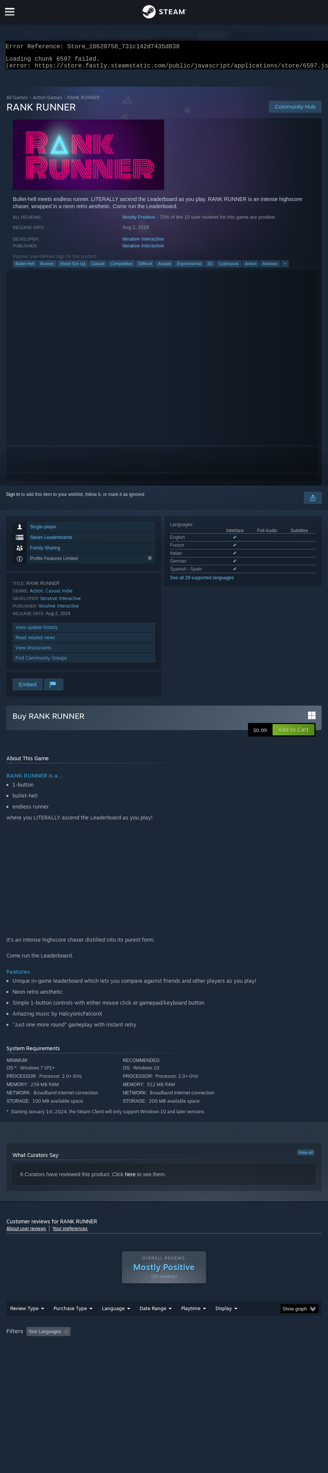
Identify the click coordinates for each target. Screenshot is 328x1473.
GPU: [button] (91, 1356)
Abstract (269, 268)
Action (251, 268)
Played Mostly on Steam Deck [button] (233, 1346)
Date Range (153, 1323)
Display (224, 1323)
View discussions (33, 652)
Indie (67, 595)
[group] (163, 1351)
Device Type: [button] (124, 1356)
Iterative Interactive (143, 243)
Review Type (24, 1323)
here (130, 1179)
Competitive (121, 268)
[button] (293, 734)
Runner (47, 268)
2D (210, 268)
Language (113, 1323)
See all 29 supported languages (202, 582)
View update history (36, 632)
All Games (17, 102)
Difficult (145, 268)
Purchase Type (70, 1323)
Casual (97, 268)
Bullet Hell (24, 268)
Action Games (47, 102)
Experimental (189, 268)
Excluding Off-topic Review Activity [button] (121, 1346)
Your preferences (70, 1233)
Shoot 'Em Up (73, 268)
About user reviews (26, 1233)
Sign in (13, 499)
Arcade (164, 268)
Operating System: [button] (27, 1356)
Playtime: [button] (179, 1346)
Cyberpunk (229, 268)
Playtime (190, 1323)
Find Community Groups (41, 662)
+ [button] (285, 268)
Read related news (35, 642)
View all (306, 1157)
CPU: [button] (65, 1356)
